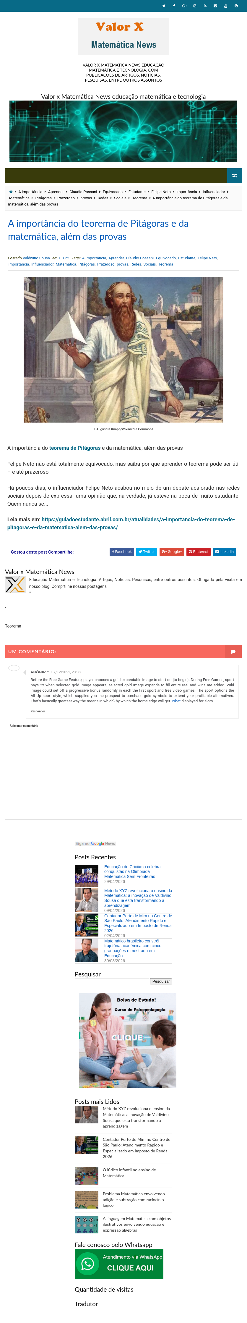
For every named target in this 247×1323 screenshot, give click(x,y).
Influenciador (214, 192)
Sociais (120, 198)
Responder (38, 711)
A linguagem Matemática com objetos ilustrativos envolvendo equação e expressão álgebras (137, 1224)
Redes (103, 198)
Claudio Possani (83, 192)
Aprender (56, 192)
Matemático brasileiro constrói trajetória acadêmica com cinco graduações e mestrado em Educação (132, 948)
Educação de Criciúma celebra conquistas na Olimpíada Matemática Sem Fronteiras (132, 871)
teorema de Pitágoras (75, 448)
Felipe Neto (160, 192)
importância (186, 192)
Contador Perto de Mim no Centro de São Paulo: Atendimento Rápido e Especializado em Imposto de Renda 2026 (138, 923)
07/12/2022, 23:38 (66, 672)
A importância (30, 192)
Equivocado (113, 192)
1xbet (176, 701)
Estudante (137, 192)
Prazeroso (65, 198)
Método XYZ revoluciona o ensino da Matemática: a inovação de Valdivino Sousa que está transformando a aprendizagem (138, 898)
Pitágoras (43, 198)
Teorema (139, 198)
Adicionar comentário (24, 725)
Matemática (19, 198)
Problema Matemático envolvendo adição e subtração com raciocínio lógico (134, 1199)
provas (86, 198)
